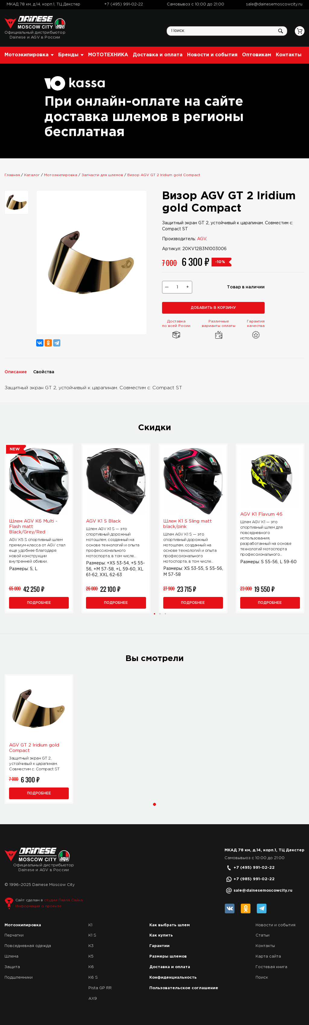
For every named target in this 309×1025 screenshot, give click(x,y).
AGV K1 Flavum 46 (261, 514)
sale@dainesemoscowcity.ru (274, 4)
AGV (201, 239)
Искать (280, 31)
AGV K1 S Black (103, 521)
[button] (154, 613)
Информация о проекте (38, 906)
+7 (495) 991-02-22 (123, 4)
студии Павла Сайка (63, 900)
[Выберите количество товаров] (177, 287)
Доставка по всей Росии (176, 330)
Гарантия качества (256, 330)
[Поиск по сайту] (227, 31)
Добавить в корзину (213, 307)
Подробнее (39, 602)
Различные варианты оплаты (218, 330)
